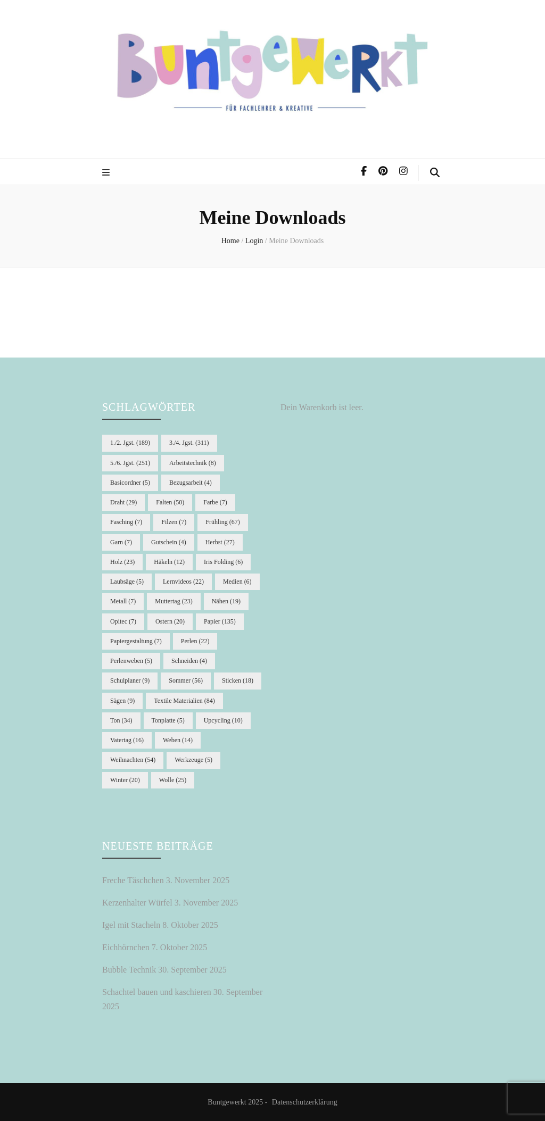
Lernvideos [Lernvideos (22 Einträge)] (183, 581)
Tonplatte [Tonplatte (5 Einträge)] (168, 720)
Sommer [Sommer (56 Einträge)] (186, 680)
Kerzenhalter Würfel (137, 902)
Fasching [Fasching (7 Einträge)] (126, 522)
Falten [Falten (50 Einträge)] (170, 502)
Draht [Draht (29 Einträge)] (123, 502)
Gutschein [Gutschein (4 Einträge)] (168, 542)
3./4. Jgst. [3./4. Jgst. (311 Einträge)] (189, 442)
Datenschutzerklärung (304, 1102)
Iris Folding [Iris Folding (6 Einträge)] (223, 562)
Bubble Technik (129, 969)
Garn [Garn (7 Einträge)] (121, 542)
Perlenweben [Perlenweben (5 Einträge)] (131, 661)
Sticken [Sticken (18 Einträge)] (237, 680)
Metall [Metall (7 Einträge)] (123, 601)
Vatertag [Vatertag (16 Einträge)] (127, 740)
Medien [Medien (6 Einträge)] (237, 581)
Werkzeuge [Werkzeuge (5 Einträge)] (193, 759)
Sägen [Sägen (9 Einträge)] (122, 700)
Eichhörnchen (126, 947)
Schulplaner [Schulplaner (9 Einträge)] (130, 680)
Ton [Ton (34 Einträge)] (121, 720)
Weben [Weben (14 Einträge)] (178, 740)
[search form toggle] (435, 173)
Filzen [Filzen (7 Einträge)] (173, 522)
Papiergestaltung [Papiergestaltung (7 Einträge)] (136, 641)
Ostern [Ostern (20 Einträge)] (170, 621)
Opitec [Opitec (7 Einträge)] (123, 621)
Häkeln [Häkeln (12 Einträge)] (169, 562)
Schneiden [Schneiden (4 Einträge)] (189, 661)
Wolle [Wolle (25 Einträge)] (172, 780)
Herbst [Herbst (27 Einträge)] (220, 542)
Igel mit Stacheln (131, 924)
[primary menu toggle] (107, 173)
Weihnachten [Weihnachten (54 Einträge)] (132, 759)
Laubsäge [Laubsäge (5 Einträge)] (127, 581)
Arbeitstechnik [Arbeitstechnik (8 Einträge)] (192, 463)
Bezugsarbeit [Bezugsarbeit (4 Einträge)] (190, 482)
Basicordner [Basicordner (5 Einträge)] (130, 482)
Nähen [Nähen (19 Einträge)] (226, 601)
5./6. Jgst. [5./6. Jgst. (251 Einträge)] (130, 463)
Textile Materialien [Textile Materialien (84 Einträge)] (184, 700)
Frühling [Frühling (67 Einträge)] (222, 522)
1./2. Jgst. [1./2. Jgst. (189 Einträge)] (130, 442)
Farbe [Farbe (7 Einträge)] (215, 502)
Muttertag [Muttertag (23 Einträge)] (173, 601)
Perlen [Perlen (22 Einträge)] (195, 641)
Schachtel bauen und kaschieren (156, 992)
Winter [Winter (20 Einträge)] (125, 780)
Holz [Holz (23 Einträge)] (122, 562)
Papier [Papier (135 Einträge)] (220, 621)
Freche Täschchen (133, 880)
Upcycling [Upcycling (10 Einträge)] (223, 720)
